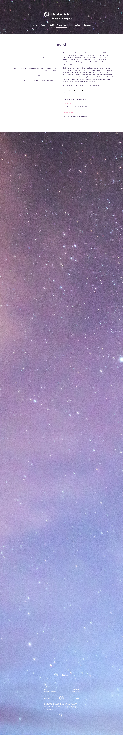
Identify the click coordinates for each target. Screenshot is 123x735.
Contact (87, 25)
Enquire (81, 90)
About (43, 25)
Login (45, 689)
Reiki (52, 25)
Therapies (61, 25)
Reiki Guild (76, 689)
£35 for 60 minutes (70, 90)
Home (34, 25)
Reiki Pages (75, 691)
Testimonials (74, 25)
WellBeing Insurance (50, 691)
